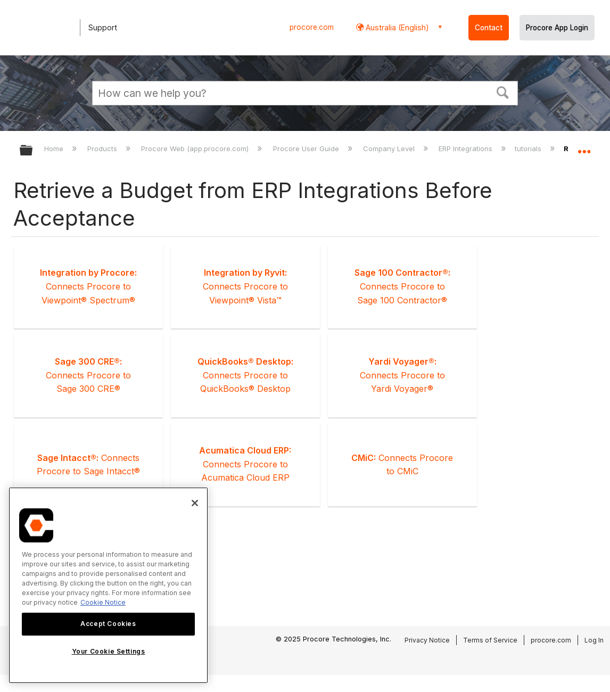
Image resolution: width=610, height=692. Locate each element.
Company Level (390, 148)
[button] (503, 91)
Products (103, 148)
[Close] (195, 503)
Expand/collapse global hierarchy (33, 151)
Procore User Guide (307, 148)
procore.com (312, 27)
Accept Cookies (108, 624)
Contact (488, 27)
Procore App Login (557, 27)
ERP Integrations (466, 148)
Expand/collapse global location (584, 147)
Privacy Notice (427, 640)
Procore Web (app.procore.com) (196, 148)
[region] (108, 585)
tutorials (529, 148)
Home (54, 148)
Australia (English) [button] (396, 27)
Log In (594, 640)
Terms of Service (490, 640)
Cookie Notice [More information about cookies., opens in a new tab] (103, 602)
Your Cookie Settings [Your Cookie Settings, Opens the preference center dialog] (108, 651)
